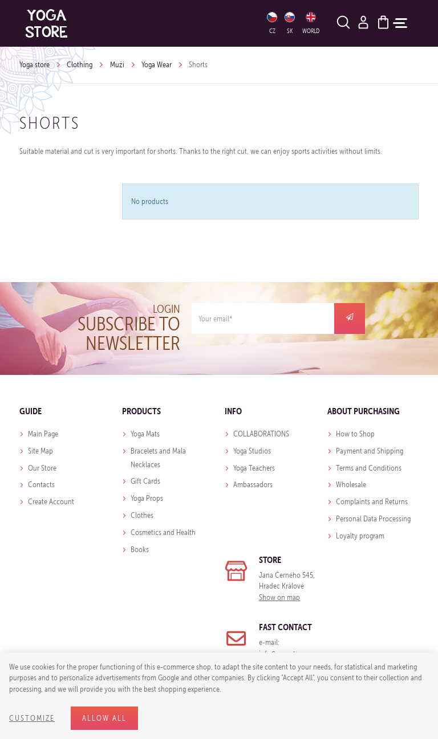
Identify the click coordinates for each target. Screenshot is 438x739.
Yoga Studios (252, 451)
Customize (32, 718)
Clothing (79, 65)
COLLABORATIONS (261, 434)
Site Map (40, 451)
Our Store (42, 468)
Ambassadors (253, 484)
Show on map (279, 597)
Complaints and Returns (372, 502)
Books (140, 549)
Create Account (51, 502)
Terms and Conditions (369, 468)
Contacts (41, 484)
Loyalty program (360, 536)
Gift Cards (145, 481)
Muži (117, 65)
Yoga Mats (145, 434)
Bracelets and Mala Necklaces (158, 457)
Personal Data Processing (373, 519)
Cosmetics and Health (163, 532)
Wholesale (351, 484)
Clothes (142, 515)
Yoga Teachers (254, 468)
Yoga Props (147, 498)
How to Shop (355, 434)
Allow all (104, 718)
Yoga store (34, 65)
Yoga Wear (156, 65)
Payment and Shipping (369, 451)
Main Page (43, 434)
